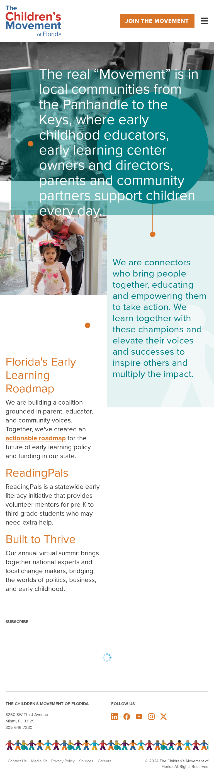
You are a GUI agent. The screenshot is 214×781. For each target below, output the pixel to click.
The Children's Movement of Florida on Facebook (127, 716)
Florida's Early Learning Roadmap (41, 375)
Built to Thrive (41, 539)
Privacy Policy (63, 761)
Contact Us (17, 761)
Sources (86, 761)
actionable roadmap (36, 438)
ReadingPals (37, 472)
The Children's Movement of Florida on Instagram (151, 716)
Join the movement (157, 21)
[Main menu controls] (204, 20)
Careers (104, 761)
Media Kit (39, 761)
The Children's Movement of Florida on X (163, 716)
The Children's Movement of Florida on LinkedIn (114, 716)
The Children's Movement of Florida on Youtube (139, 716)
